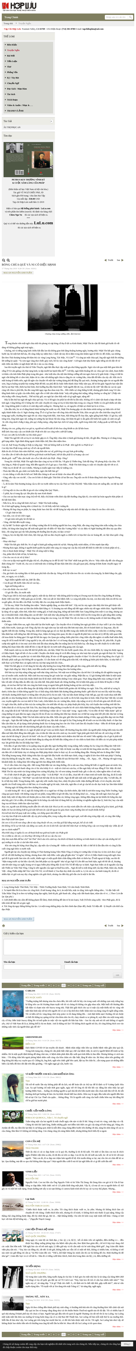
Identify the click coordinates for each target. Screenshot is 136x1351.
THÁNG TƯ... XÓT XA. (38, 1296)
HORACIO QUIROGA (36, 1117)
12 (59, 985)
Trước (110, 260)
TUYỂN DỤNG (33, 1266)
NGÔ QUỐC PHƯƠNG (36, 1236)
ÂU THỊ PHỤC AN (12, 127)
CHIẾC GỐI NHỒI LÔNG (39, 1110)
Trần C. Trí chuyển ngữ (57, 1117)
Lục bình (30, 1199)
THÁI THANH (32, 1148)
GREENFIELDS (34, 1037)
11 (54, 985)
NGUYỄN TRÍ (32, 1178)
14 (68, 985)
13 (64, 985)
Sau (118, 260)
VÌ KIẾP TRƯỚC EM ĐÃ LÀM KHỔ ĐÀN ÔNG (50, 1074)
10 (49, 985)
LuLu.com (45, 208)
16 (78, 985)
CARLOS (30, 990)
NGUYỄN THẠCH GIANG (37, 1206)
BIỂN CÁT (30, 1044)
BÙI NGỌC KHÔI (34, 997)
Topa (28, 1081)
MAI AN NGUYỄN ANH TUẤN (18, 272)
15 (73, 985)
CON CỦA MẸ (33, 1141)
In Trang (3, 926)
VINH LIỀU (31, 1171)
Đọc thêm (117, 1030)
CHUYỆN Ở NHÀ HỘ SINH (39, 1229)
